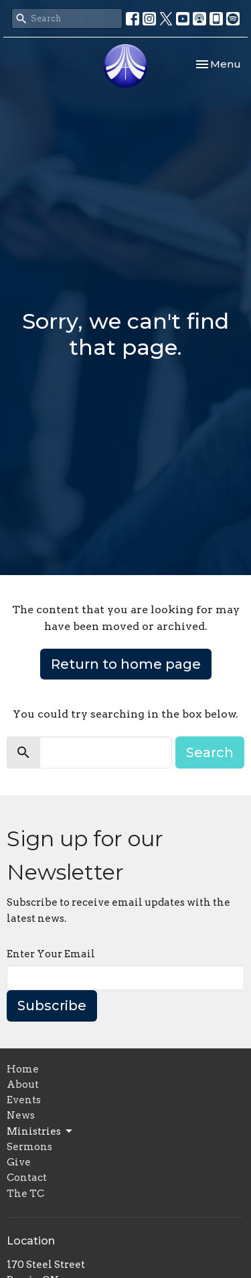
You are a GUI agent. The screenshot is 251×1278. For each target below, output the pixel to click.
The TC (25, 1194)
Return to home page (126, 664)
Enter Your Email (51, 954)
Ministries (40, 1131)
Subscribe (51, 1005)
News (21, 1115)
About (23, 1085)
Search (210, 752)
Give (19, 1162)
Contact (27, 1178)
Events (24, 1100)
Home (23, 1069)
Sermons (29, 1147)
